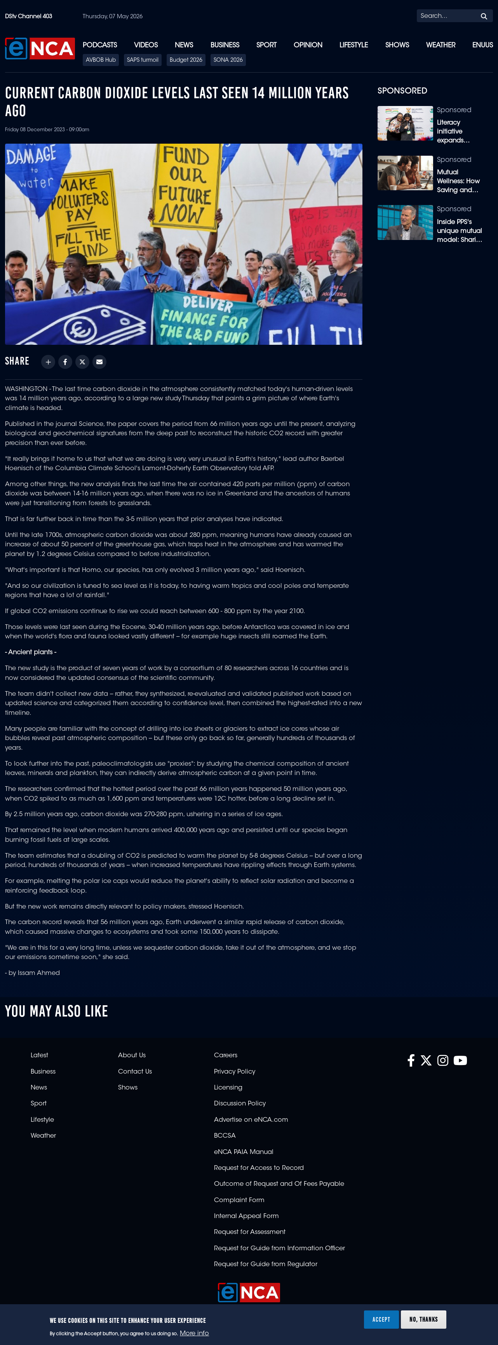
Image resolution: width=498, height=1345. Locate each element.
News (184, 45)
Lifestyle (354, 45)
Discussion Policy (240, 1104)
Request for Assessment (250, 1232)
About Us (132, 1056)
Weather (440, 45)
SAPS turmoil (142, 60)
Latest (39, 1056)
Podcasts (100, 45)
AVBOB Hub (101, 60)
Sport (266, 45)
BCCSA (225, 1136)
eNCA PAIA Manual (243, 1152)
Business (225, 45)
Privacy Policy (234, 1072)
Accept (381, 1319)
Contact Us (135, 1072)
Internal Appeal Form (246, 1216)
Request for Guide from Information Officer (279, 1249)
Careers (225, 1056)
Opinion (308, 45)
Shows (397, 45)
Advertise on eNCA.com (251, 1120)
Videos (146, 45)
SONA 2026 (228, 60)
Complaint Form (239, 1200)
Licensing (228, 1088)
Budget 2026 (186, 60)
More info (194, 1334)
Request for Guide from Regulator (265, 1265)
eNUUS (482, 45)
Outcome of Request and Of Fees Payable (279, 1184)
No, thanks (423, 1319)
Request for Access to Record (259, 1168)
